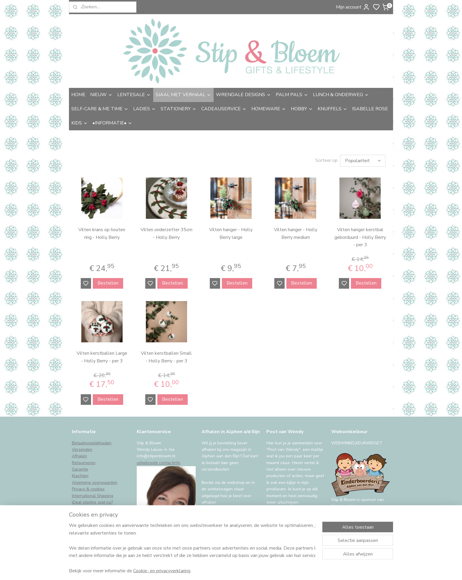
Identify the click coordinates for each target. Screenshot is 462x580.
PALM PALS (292, 94)
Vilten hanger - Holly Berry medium (295, 233)
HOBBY (302, 109)
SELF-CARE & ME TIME (99, 109)
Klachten (80, 476)
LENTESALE (134, 94)
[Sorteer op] (362, 160)
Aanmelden (283, 517)
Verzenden (82, 449)
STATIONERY (179, 109)
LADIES (144, 109)
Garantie (80, 469)
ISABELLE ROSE (370, 109)
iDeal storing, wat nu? (92, 502)
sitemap (262, 569)
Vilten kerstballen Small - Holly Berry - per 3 (166, 357)
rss (273, 569)
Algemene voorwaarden (94, 482)
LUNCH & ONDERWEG (341, 94)
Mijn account (353, 7)
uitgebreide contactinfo (158, 463)
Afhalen (79, 456)
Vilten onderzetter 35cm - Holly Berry (166, 233)
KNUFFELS (332, 109)
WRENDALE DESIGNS (243, 94)
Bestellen (108, 283)
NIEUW (101, 94)
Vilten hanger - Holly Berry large (231, 233)
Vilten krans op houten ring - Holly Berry (101, 233)
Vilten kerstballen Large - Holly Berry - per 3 (102, 357)
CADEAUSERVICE (224, 109)
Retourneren (83, 463)
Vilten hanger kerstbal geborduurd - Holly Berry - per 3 (360, 237)
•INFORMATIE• (112, 123)
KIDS (79, 123)
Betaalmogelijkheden (91, 443)
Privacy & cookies (88, 489)
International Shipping (92, 496)
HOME (78, 94)
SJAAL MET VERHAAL (183, 94)
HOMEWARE (268, 109)
